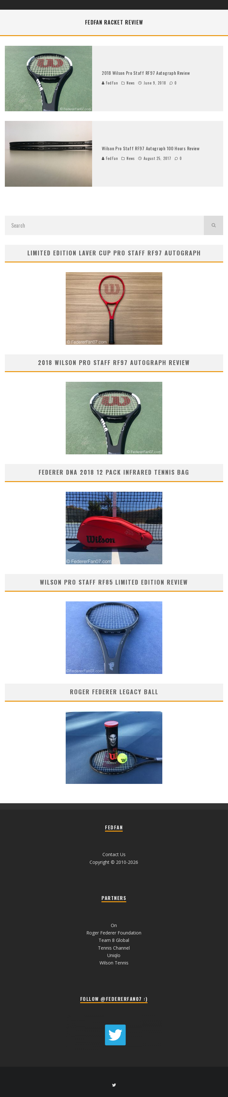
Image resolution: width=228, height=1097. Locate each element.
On (114, 925)
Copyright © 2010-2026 (114, 862)
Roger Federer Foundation (113, 933)
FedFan (110, 82)
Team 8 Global (114, 940)
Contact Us (114, 854)
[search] (213, 225)
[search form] (104, 225)
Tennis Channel (114, 948)
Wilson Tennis (114, 963)
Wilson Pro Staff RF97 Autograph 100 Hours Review (151, 148)
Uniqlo (113, 955)
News (131, 83)
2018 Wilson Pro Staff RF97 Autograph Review (146, 72)
